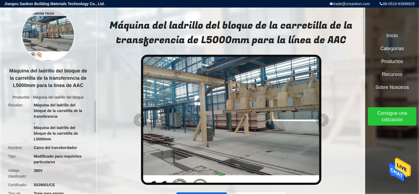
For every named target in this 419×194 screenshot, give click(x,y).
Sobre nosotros (392, 87)
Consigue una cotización (392, 116)
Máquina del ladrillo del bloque (58, 97)
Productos (21, 97)
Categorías (392, 48)
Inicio (392, 35)
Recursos (392, 74)
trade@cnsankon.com (351, 4)
